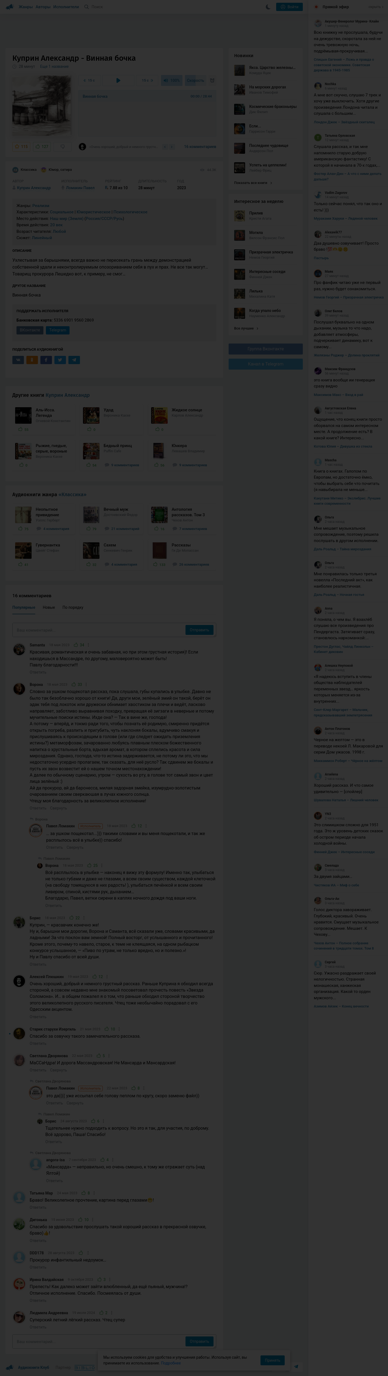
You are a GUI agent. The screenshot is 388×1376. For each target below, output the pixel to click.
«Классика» (73, 495)
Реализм (40, 205)
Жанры (26, 6)
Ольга (324, 517)
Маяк (323, 271)
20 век (56, 224)
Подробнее (171, 1363)
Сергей (325, 962)
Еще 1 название (54, 66)
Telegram (57, 330)
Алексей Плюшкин (47, 976)
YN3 (322, 814)
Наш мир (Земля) (67, 218)
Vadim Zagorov (330, 193)
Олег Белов (328, 311)
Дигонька (38, 1219)
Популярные (23, 607)
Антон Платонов (332, 729)
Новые (49, 607)
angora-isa (55, 1159)
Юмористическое (93, 212)
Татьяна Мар (41, 1193)
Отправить (199, 630)
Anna (323, 608)
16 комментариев (200, 146)
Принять (272, 1360)
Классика (24, 170)
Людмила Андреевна (49, 1312)
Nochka (325, 84)
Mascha (325, 460)
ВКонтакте (30, 330)
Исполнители (66, 6)
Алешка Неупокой (333, 665)
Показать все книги (253, 183)
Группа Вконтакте (266, 348)
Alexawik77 (328, 232)
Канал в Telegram (266, 364)
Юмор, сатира (56, 170)
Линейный (42, 237)
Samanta (37, 645)
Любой (59, 231)
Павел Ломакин (74, 826)
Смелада (326, 865)
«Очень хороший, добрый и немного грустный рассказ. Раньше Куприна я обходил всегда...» (118, 147)
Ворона (36, 684)
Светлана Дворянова (49, 1055)
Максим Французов (335, 369)
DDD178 (37, 1253)
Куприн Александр (68, 395)
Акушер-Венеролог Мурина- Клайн (346, 21)
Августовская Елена (335, 408)
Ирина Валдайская (47, 1279)
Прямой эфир (336, 6)
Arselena (326, 774)
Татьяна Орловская (334, 135)
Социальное (62, 212)
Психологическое (130, 212)
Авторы (43, 6)
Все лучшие (246, 328)
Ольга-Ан (326, 899)
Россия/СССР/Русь (104, 218)
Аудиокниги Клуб (27, 1367)
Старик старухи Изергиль (53, 1029)
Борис (35, 918)
